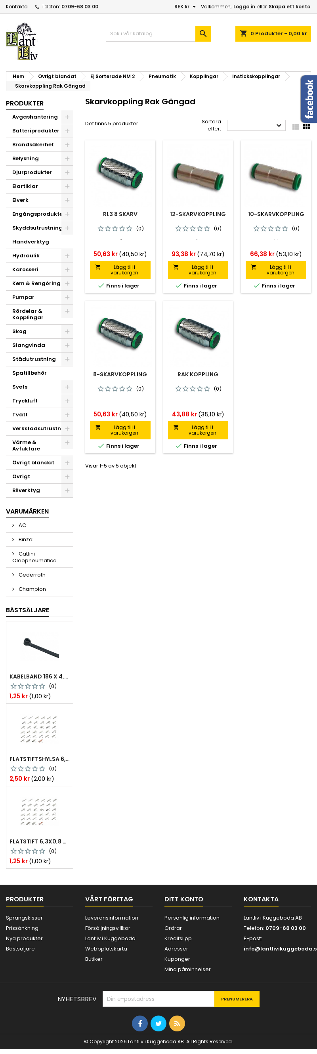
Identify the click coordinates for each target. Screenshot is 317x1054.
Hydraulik (26, 255)
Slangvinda (28, 345)
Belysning (25, 158)
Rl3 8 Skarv (120, 214)
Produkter (25, 103)
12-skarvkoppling (198, 214)
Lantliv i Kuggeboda (110, 938)
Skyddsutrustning (37, 228)
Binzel (25, 539)
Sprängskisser (24, 918)
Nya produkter (24, 938)
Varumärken (27, 511)
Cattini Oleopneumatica (34, 557)
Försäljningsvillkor (107, 928)
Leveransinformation (111, 918)
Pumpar (23, 297)
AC (21, 525)
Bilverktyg (26, 490)
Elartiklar (25, 186)
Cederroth (31, 575)
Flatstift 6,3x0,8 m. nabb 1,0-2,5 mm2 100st (40, 841)
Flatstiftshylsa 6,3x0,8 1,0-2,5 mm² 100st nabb (40, 759)
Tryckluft (25, 400)
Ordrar (173, 928)
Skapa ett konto (289, 6)
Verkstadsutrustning (41, 428)
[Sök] (159, 34)
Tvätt (20, 414)
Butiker (94, 959)
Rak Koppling (198, 374)
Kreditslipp (178, 938)
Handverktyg (30, 241)
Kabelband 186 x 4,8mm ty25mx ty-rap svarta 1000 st (40, 676)
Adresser (176, 948)
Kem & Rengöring (36, 283)
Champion (31, 589)
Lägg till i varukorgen (116, 270)
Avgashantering (35, 117)
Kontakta (17, 6)
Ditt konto (183, 899)
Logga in (244, 6)
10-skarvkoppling (276, 214)
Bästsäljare (27, 610)
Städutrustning (34, 359)
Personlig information (192, 918)
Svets (19, 387)
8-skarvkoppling (120, 374)
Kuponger (177, 959)
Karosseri (25, 269)
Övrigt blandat (33, 462)
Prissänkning (22, 928)
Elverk (20, 200)
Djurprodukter (32, 172)
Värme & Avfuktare (26, 445)
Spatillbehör (29, 373)
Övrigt (21, 476)
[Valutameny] (186, 6)
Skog (19, 331)
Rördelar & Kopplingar (28, 314)
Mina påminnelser (187, 969)
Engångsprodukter (38, 214)
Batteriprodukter (35, 130)
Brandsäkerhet (33, 144)
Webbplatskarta (106, 948)
